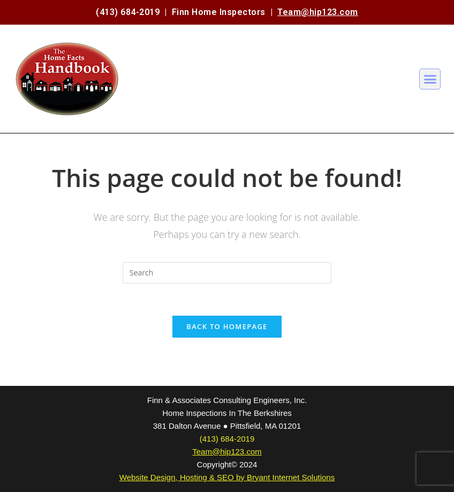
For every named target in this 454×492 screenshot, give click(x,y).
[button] (430, 79)
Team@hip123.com (317, 12)
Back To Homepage (226, 326)
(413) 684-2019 (128, 12)
